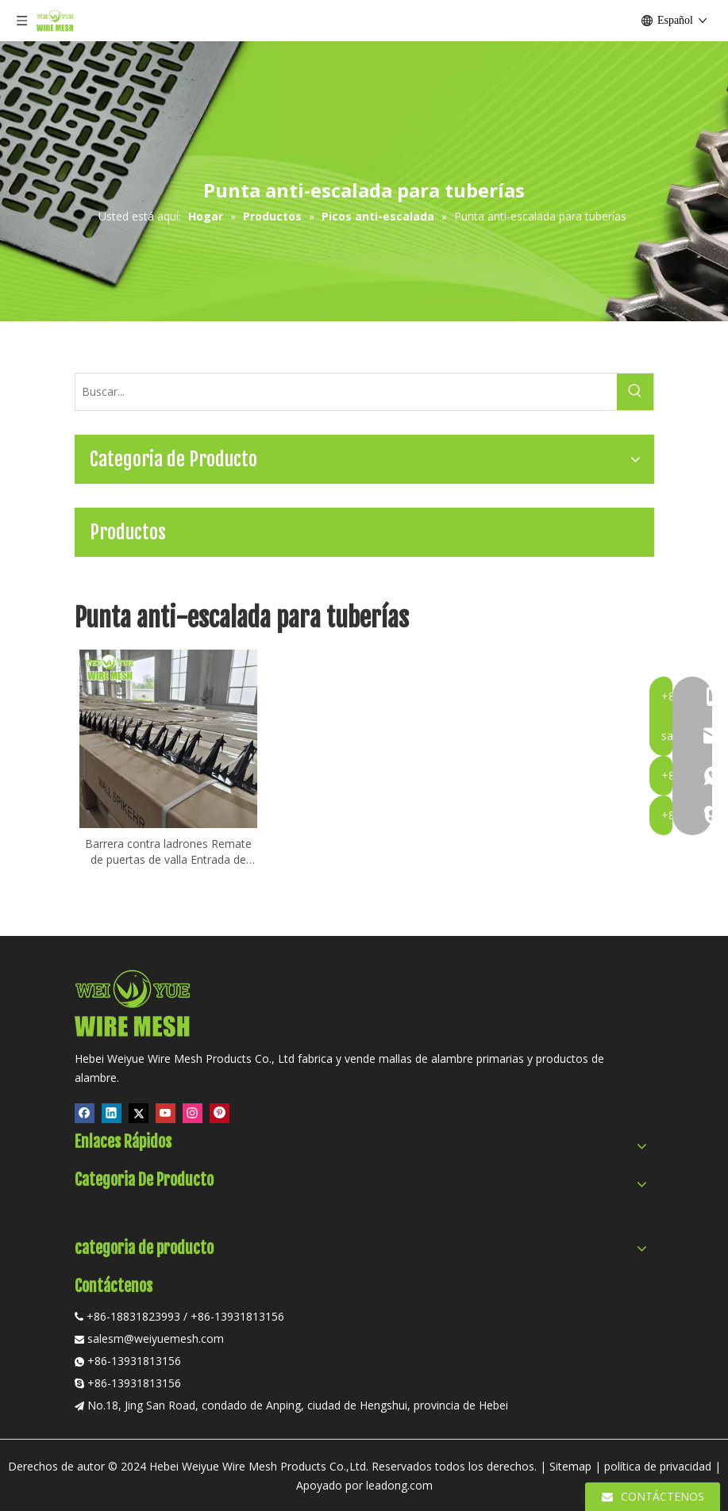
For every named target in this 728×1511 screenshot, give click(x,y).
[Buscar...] (346, 392)
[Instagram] (192, 1113)
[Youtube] (165, 1113)
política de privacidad (657, 1466)
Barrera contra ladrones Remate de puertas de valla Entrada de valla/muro (168, 852)
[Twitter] (138, 1113)
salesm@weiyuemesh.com (155, 1338)
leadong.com (399, 1485)
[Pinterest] (219, 1113)
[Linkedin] (111, 1113)
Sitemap (570, 1466)
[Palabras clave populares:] (635, 392)
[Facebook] (84, 1113)
